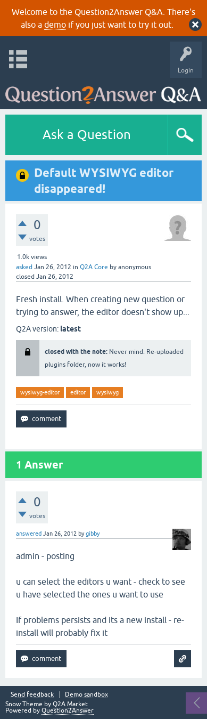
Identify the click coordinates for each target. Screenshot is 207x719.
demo (55, 24)
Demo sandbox (86, 694)
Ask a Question (87, 134)
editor (78, 392)
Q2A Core (94, 267)
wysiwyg (107, 392)
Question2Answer (68, 710)
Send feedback (32, 694)
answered (29, 533)
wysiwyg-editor (40, 392)
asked (24, 267)
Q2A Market (70, 704)
